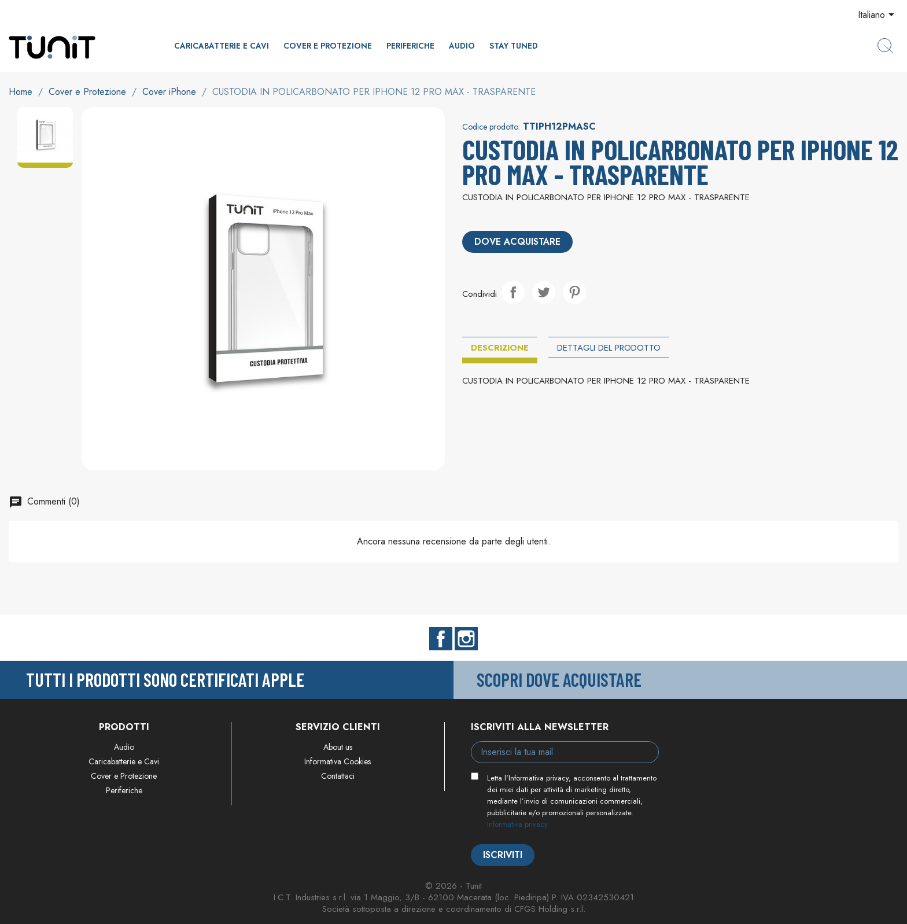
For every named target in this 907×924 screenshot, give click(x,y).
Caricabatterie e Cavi (221, 45)
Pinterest (574, 292)
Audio (462, 45)
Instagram (466, 638)
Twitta (543, 292)
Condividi (513, 292)
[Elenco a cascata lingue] (878, 16)
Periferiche (410, 45)
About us (337, 747)
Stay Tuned (513, 45)
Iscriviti (502, 855)
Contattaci (338, 776)
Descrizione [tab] (500, 347)
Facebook (440, 638)
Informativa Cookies (337, 761)
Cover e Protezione (327, 45)
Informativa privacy (517, 824)
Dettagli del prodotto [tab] (609, 347)
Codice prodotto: (491, 126)
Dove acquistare (517, 241)
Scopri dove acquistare (559, 679)
